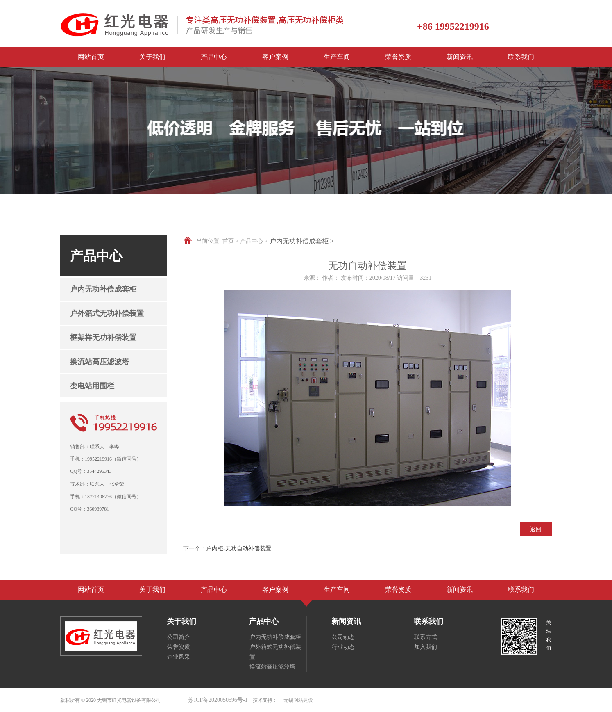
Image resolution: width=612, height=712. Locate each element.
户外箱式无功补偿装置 (107, 313)
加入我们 (425, 647)
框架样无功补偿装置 (103, 337)
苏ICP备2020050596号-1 (217, 700)
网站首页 (91, 56)
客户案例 (275, 56)
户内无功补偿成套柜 (103, 289)
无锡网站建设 (298, 700)
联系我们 (521, 56)
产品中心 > (253, 241)
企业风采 (178, 657)
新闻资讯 (460, 56)
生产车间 (337, 56)
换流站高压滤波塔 (99, 362)
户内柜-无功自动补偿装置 (238, 548)
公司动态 (343, 637)
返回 (536, 529)
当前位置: (208, 241)
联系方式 (425, 637)
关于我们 (152, 56)
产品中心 (214, 56)
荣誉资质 (398, 56)
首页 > (230, 241)
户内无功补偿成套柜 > (302, 240)
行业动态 (343, 647)
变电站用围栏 (92, 386)
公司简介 (178, 637)
